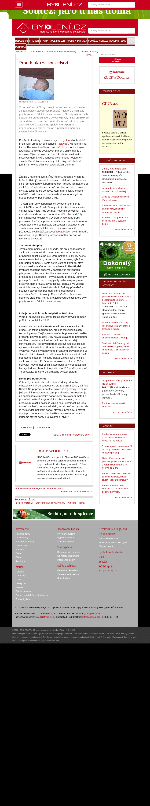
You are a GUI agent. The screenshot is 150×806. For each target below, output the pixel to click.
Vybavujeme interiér (109, 538)
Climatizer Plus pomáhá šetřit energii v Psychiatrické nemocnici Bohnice (117, 208)
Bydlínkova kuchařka (111, 552)
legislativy (70, 389)
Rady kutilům (64, 578)
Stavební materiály (25, 541)
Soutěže (103, 561)
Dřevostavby (22, 537)
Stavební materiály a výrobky (50, 502)
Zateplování (21, 545)
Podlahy (20, 549)
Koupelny (20, 575)
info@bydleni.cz (93, 613)
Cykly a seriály (107, 533)
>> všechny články (122, 229)
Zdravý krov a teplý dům (114, 168)
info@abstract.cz (90, 617)
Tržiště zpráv (106, 566)
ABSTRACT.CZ (108, 571)
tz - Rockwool (42, 427)
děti (63, 214)
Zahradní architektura (68, 574)
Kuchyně (20, 571)
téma (89, 54)
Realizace (20, 561)
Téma (82, 502)
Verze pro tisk (81, 434)
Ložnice (19, 579)
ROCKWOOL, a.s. (53, 451)
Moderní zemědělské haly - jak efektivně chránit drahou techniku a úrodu (116, 325)
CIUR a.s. (110, 103)
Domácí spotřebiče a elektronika (32, 595)
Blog (101, 556)
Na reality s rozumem (68, 556)
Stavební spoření (66, 541)
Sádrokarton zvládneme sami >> (77, 491)
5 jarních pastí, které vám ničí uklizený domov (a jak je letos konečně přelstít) (117, 449)
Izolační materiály (24, 502)
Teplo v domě (106, 546)
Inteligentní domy (66, 560)
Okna (18, 557)
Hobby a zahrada (66, 565)
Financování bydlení (68, 528)
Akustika (72, 502)
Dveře (19, 553)
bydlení (66, 140)
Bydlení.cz (21, 51)
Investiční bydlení (66, 533)
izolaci (60, 231)
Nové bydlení (64, 547)
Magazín (108, 426)
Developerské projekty (68, 552)
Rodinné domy (23, 533)
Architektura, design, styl (113, 528)
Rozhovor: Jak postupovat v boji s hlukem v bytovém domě (116, 220)
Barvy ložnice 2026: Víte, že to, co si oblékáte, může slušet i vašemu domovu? (116, 476)
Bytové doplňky (23, 591)
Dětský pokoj (22, 583)
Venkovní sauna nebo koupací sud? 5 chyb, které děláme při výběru (115, 488)
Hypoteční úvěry (65, 537)
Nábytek (20, 587)
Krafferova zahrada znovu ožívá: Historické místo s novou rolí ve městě (115, 437)
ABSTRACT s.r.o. (46, 617)
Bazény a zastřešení (67, 570)
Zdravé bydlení (23, 599)
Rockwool (62, 143)
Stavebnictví (36, 51)
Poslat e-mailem (61, 434)
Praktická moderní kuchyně (113, 542)
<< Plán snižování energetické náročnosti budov (39, 488)
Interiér (19, 566)
